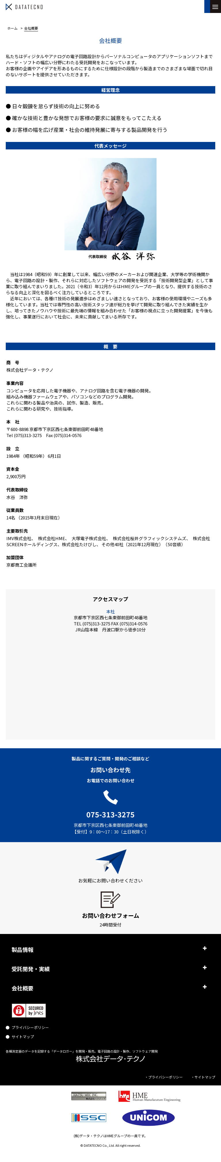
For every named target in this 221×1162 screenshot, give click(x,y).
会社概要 (22, 988)
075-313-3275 (110, 814)
